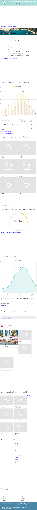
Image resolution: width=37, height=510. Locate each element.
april (16, 448)
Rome (2, 420)
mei (15, 450)
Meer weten (8, 508)
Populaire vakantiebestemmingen (31, 396)
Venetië (17, 433)
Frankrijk (2, 407)
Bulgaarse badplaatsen (6, 317)
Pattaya (21, 193)
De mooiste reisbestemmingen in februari (9, 58)
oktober (16, 459)
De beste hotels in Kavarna (6, 131)
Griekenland (23, 498)
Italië (2, 421)
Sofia (20, 341)
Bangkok (3, 175)
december (17, 462)
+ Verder (18, 198)
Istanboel (17, 420)
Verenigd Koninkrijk (18, 407)
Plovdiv (21, 355)
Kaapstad (3, 156)
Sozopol (3, 369)
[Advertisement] (18, 16)
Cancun (21, 175)
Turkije (16, 421)
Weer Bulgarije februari (11, 26)
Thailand (22, 500)
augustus (16, 455)
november (17, 461)
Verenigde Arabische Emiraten (6, 434)
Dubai (2, 433)
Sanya (2, 193)
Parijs (2, 406)
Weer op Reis (3, 26)
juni (15, 452)
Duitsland (4, 500)
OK (34, 504)
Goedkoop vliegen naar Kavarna (7, 133)
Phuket (20, 156)
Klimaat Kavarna (4, 305)
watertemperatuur (17, 49)
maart (16, 447)
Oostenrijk (4, 498)
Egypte (22, 496)
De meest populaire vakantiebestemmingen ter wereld (11, 232)
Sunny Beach (4, 346)
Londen (17, 406)
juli (15, 454)
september (17, 457)
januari (16, 443)
